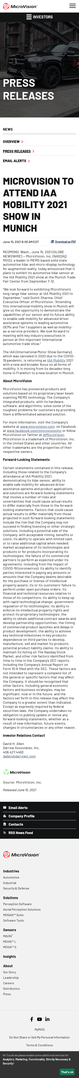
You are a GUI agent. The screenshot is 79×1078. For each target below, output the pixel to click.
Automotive (11, 877)
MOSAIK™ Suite (13, 915)
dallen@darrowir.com (19, 756)
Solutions (10, 898)
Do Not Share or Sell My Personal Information (39, 1037)
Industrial (9, 883)
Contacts (15, 824)
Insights (9, 956)
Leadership (11, 977)
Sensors (9, 930)
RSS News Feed (20, 833)
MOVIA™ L (9, 941)
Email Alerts (14, 161)
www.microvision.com (37, 426)
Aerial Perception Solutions (22, 909)
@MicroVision (53, 434)
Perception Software (17, 904)
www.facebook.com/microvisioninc (34, 430)
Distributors (11, 988)
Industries (11, 871)
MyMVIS (40, 1029)
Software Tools (13, 920)
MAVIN (8, 936)
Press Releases (17, 151)
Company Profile (21, 816)
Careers (8, 983)
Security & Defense (16, 888)
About (8, 966)
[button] (72, 5)
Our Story (9, 972)
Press (7, 994)
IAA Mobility (56, 360)
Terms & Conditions (39, 1045)
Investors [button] (39, 16)
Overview (11, 141)
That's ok (67, 1072)
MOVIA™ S (9, 947)
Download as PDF (63, 241)
